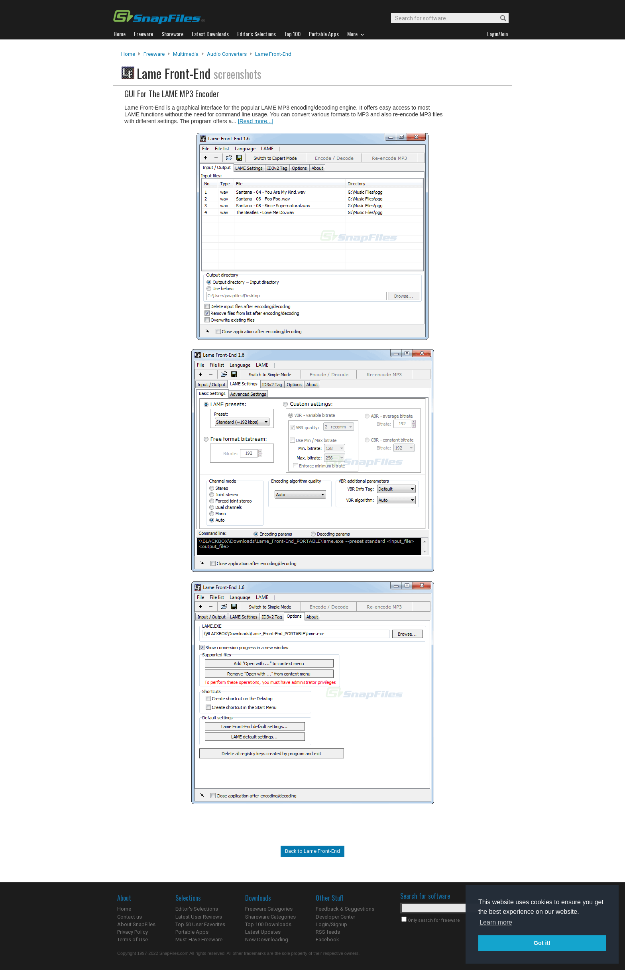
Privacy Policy (132, 932)
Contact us (129, 917)
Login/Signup (331, 924)
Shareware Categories (270, 917)
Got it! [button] (542, 943)
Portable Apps (191, 932)
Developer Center (335, 917)
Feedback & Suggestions (345, 909)
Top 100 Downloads (268, 924)
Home (128, 54)
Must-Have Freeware (198, 940)
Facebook (327, 940)
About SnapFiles (136, 924)
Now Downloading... (268, 940)
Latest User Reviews (198, 917)
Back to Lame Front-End (312, 851)
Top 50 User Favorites (200, 924)
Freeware (154, 54)
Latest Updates (263, 932)
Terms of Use (132, 940)
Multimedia (186, 54)
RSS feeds (328, 932)
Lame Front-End (273, 54)
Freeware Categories (269, 909)
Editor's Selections (196, 909)
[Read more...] (255, 121)
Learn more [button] (496, 922)
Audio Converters (227, 54)
